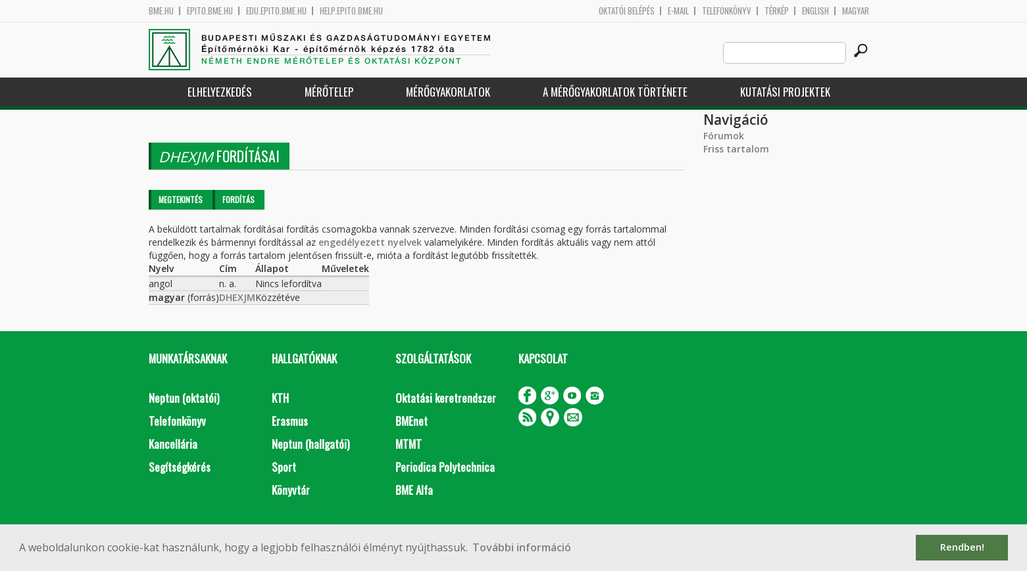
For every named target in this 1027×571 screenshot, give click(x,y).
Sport (284, 467)
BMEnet (411, 421)
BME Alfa (414, 490)
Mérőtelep (329, 91)
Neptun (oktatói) (184, 398)
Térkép (776, 11)
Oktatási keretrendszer (445, 398)
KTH (280, 398)
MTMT (408, 444)
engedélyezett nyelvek (370, 242)
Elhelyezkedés (220, 91)
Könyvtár (291, 490)
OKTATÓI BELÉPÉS (627, 11)
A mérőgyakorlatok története (615, 91)
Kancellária (173, 444)
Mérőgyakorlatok (448, 91)
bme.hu (161, 11)
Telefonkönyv (726, 11)
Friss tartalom (736, 149)
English (815, 11)
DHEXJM (237, 297)
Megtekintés (181, 199)
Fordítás (238, 199)
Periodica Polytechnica (445, 467)
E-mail (678, 11)
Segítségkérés (180, 467)
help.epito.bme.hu (351, 11)
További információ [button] (521, 547)
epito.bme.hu (210, 11)
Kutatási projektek (785, 91)
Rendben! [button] (962, 547)
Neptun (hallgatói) (310, 444)
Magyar (855, 11)
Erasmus (290, 421)
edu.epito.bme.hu (276, 11)
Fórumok (723, 135)
